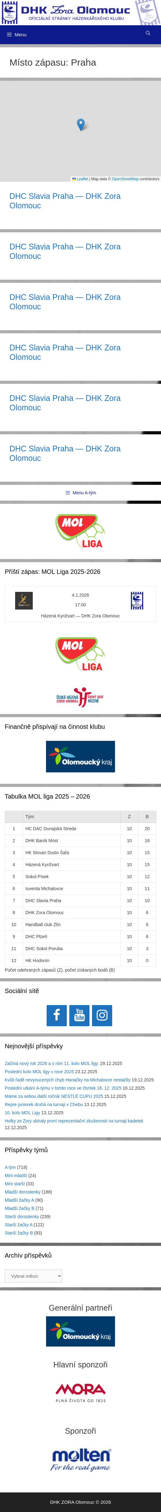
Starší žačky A (18, 1224)
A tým (10, 1167)
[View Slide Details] (80, 756)
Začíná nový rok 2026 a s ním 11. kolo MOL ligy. (52, 1063)
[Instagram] (102, 1015)
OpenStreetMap (125, 179)
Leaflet (80, 179)
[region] (80, 760)
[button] (81, 124)
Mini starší (15, 1183)
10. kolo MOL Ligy (22, 1112)
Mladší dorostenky (23, 1191)
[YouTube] (79, 1015)
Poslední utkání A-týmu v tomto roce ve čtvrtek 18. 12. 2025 (63, 1088)
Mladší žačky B (19, 1208)
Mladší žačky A (19, 1200)
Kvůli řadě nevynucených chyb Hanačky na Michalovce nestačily (67, 1079)
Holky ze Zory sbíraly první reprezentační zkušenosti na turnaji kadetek (74, 1120)
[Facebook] (57, 1015)
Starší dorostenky (22, 1216)
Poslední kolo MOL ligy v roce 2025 (39, 1071)
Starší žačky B (19, 1232)
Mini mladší (16, 1175)
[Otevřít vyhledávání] (148, 33)
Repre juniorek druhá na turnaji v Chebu (44, 1104)
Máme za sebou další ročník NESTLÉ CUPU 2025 (54, 1096)
